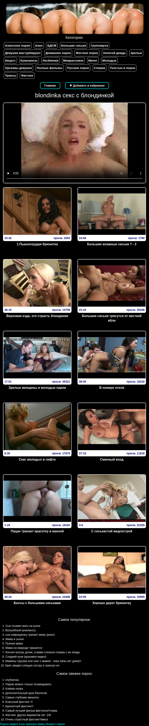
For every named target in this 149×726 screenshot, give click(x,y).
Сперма (99, 68)
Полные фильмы (49, 68)
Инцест (10, 60)
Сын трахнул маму (32, 724)
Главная (50, 85)
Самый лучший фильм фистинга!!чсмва (31, 710)
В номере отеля (111, 387)
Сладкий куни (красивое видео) (25, 656)
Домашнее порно (58, 53)
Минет (93, 60)
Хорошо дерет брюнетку (111, 603)
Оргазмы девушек (18, 68)
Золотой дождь (114, 53)
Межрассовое (73, 60)
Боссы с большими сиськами (37, 603)
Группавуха (99, 45)
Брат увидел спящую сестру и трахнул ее (32, 665)
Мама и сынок (14, 639)
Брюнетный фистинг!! (19, 706)
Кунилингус (29, 60)
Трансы (10, 75)
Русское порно (78, 68)
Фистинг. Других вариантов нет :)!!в (28, 715)
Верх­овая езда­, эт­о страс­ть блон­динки (37, 316)
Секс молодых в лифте (37, 459)
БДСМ (51, 45)
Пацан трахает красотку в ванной (37, 531)
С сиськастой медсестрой (111, 531)
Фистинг (27, 75)
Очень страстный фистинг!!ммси (26, 719)
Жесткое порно (87, 53)
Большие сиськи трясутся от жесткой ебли (112, 318)
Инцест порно (55, 724)
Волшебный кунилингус (20, 630)
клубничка (12, 679)
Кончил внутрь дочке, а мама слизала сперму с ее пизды (42, 652)
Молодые (109, 60)
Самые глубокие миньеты (22, 697)
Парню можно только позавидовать (28, 684)
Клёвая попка (14, 688)
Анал (39, 45)
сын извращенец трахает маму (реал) (30, 634)
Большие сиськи (73, 45)
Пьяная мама (14, 643)
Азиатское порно (17, 45)
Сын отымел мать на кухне (22, 625)
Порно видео (9, 724)
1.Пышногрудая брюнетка (37, 244)
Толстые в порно (122, 68)
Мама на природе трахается (23, 647)
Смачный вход (112, 459)
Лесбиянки (50, 60)
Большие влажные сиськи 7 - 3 (111, 244)
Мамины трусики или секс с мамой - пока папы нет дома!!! (43, 661)
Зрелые (136, 53)
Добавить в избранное (87, 85)
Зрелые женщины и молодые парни (37, 387)
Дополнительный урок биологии (26, 693)
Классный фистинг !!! (19, 701)
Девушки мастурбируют (23, 53)
